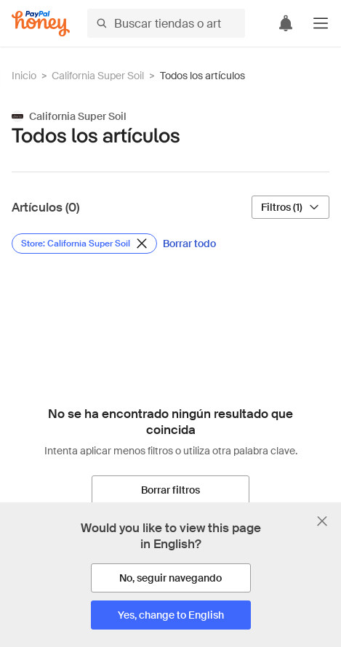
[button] (320, 23)
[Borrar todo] (189, 243)
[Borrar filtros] (170, 490)
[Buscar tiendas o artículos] (166, 23)
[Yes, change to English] (171, 615)
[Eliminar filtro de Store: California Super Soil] (84, 243)
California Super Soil (98, 75)
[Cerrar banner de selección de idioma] (322, 521)
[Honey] (41, 23)
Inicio (24, 75)
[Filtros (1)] (290, 207)
